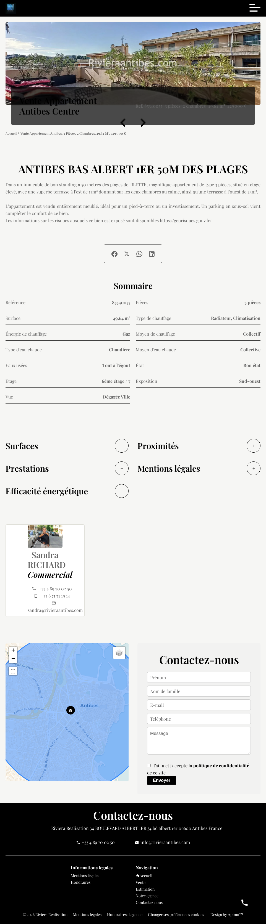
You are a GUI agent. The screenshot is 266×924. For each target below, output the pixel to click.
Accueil (11, 133)
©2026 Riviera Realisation (45, 914)
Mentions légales (87, 914)
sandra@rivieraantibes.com (55, 610)
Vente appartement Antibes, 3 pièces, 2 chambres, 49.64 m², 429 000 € (73, 133)
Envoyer (161, 780)
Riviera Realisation (70, 828)
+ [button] (13, 651)
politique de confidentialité (221, 765)
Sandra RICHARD (47, 559)
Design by (226, 914)
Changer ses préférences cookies (176, 914)
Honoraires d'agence (124, 914)
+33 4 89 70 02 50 (55, 588)
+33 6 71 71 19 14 (55, 596)
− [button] (13, 659)
